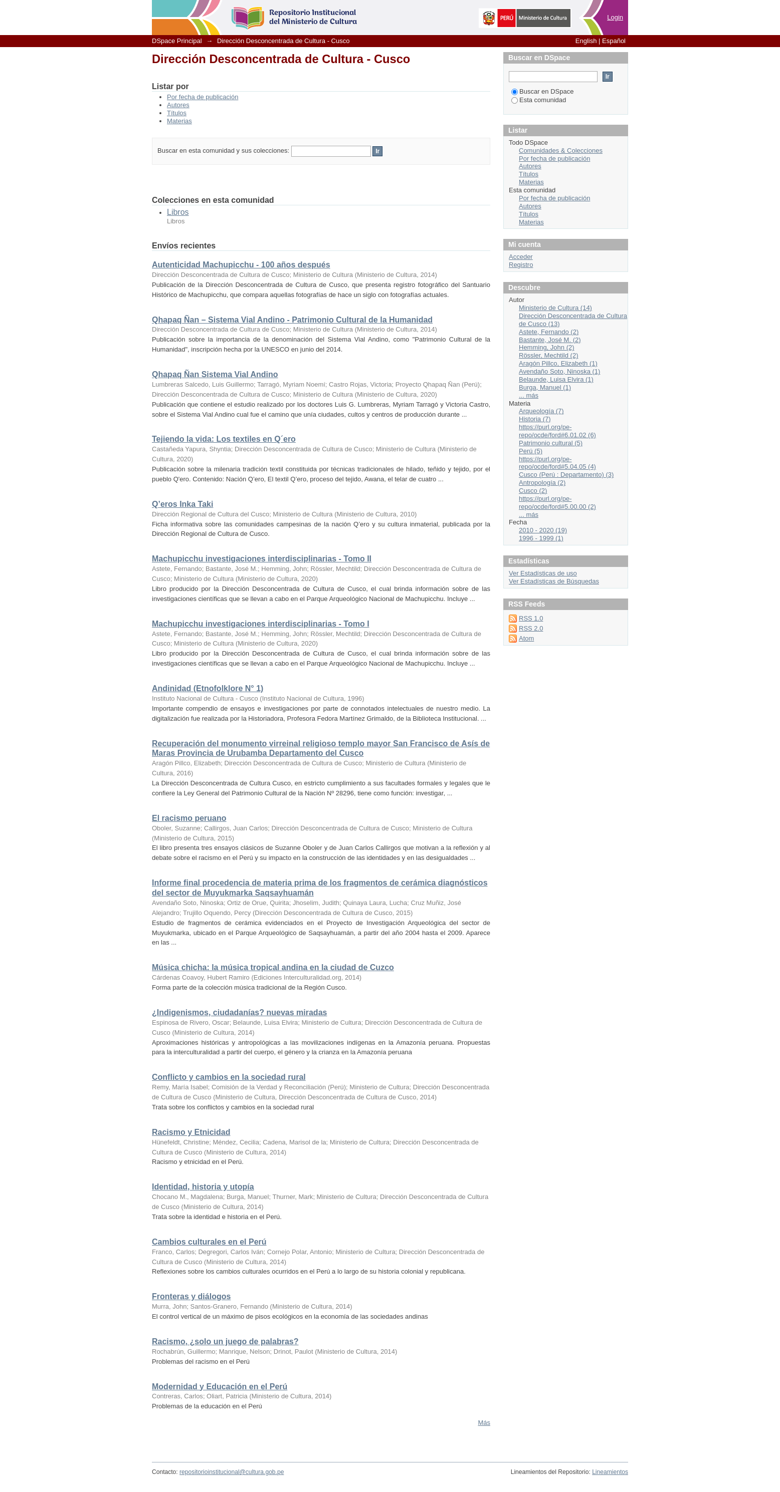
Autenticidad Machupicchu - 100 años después (241, 264)
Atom (526, 638)
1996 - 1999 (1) (541, 538)
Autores (178, 105)
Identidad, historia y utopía (203, 1186)
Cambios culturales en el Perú (209, 1242)
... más (528, 395)
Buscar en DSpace (542, 91)
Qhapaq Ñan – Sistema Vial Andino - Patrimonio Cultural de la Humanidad (292, 320)
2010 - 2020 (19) (543, 530)
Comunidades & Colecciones (561, 150)
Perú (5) (530, 451)
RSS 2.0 (531, 628)
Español (614, 41)
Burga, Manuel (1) (545, 387)
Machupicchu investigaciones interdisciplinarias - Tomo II (261, 558)
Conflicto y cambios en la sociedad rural (229, 1077)
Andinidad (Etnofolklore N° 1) (207, 688)
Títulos (176, 113)
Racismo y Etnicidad (191, 1132)
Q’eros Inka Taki (182, 504)
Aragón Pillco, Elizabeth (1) (558, 363)
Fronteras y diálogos (191, 1296)
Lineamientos (610, 1471)
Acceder (521, 256)
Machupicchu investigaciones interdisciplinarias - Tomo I (260, 624)
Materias (179, 121)
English (586, 41)
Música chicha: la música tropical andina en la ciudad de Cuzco (273, 967)
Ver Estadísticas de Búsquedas (554, 581)
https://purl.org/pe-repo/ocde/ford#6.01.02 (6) (557, 431)
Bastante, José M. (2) (550, 340)
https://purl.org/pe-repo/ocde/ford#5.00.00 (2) (557, 502)
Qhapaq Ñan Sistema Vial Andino (215, 374)
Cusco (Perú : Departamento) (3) (566, 474)
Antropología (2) (542, 482)
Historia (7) (535, 419)
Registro (521, 264)
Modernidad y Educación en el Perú (219, 1386)
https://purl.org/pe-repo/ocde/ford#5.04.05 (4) (557, 463)
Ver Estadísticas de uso (543, 573)
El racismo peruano (189, 818)
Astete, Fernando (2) (548, 332)
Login (615, 17)
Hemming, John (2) (546, 347)
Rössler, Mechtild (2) (548, 355)
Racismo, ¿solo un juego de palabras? (225, 1341)
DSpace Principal (177, 41)
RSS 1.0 (531, 618)
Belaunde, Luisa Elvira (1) (556, 379)
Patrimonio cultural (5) (550, 443)
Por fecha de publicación (202, 97)
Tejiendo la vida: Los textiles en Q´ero (224, 439)
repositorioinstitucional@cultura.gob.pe (231, 1471)
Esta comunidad (538, 100)
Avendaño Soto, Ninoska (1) (559, 371)
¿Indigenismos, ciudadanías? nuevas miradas (239, 1012)
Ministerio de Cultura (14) (555, 308)
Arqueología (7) (541, 411)
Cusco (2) (533, 490)
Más (484, 1422)
